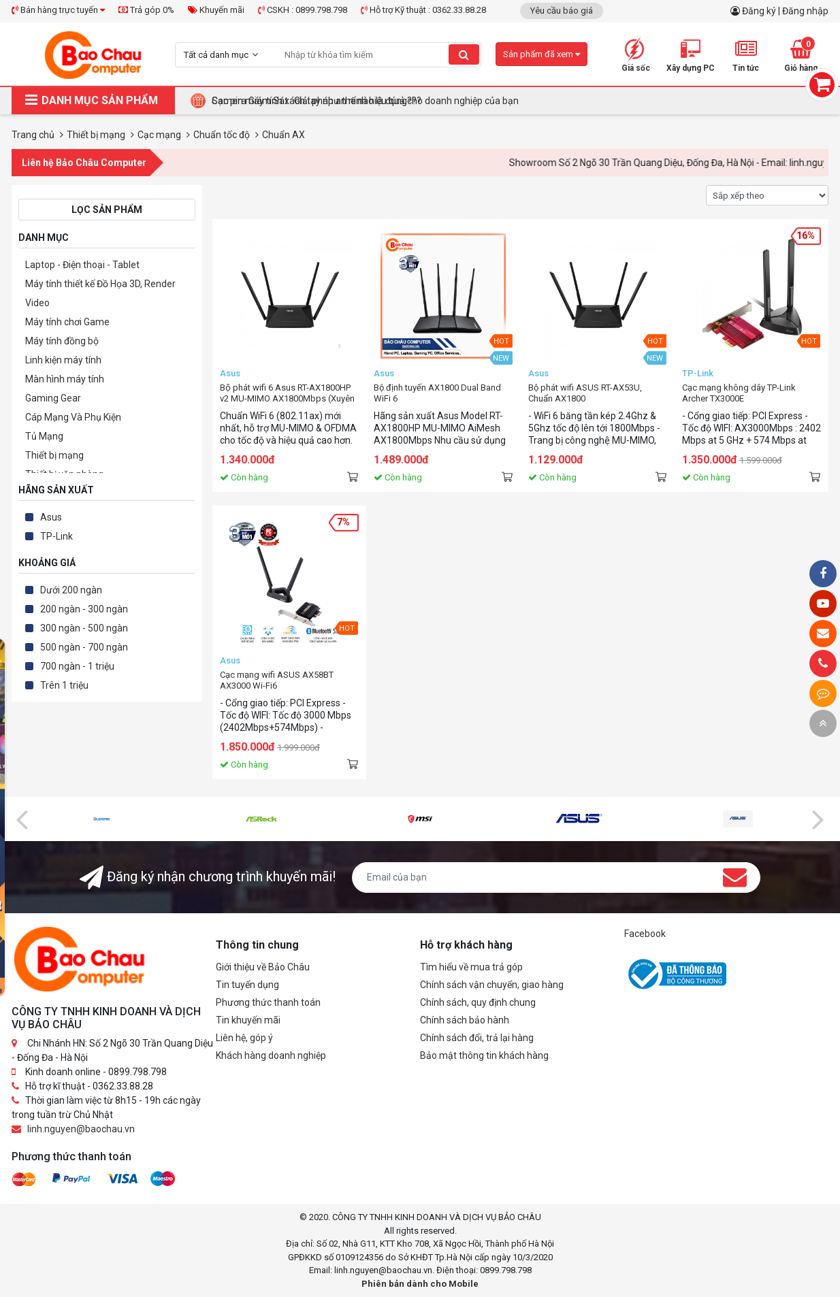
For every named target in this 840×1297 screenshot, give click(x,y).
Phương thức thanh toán (268, 1002)
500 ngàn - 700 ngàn (84, 647)
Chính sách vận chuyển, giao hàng (492, 984)
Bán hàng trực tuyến (58, 10)
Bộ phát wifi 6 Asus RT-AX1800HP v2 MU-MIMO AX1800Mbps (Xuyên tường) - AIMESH (287, 393)
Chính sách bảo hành (464, 1020)
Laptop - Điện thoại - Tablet (82, 264)
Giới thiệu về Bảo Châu (263, 967)
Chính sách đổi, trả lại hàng (477, 1037)
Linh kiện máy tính (63, 360)
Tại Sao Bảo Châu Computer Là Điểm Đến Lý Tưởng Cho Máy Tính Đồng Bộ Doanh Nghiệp (400, 100)
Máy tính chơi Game (67, 321)
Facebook (645, 933)
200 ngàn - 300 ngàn (84, 609)
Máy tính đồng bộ (62, 340)
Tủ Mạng (44, 436)
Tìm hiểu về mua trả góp (471, 967)
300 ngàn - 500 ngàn (84, 628)
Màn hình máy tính (64, 379)
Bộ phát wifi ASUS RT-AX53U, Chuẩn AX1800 (585, 393)
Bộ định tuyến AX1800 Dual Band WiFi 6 (437, 393)
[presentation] (22, 819)
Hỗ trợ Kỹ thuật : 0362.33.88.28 (423, 10)
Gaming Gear (53, 398)
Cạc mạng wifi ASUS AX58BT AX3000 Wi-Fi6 (277, 680)
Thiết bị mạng (54, 455)
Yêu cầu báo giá (561, 10)
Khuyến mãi (216, 10)
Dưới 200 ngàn (71, 590)
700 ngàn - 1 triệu (77, 666)
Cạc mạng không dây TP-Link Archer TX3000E (739, 393)
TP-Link (56, 536)
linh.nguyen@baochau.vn (81, 1128)
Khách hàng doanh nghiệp (271, 1055)
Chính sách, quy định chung (478, 1002)
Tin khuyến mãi (248, 1020)
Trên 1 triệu (64, 685)
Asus (51, 517)
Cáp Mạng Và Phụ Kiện (73, 417)
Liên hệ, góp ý (244, 1037)
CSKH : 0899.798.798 (302, 10)
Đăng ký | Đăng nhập (785, 10)
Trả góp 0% (146, 10)
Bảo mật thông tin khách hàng (484, 1055)
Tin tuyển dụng (247, 984)
